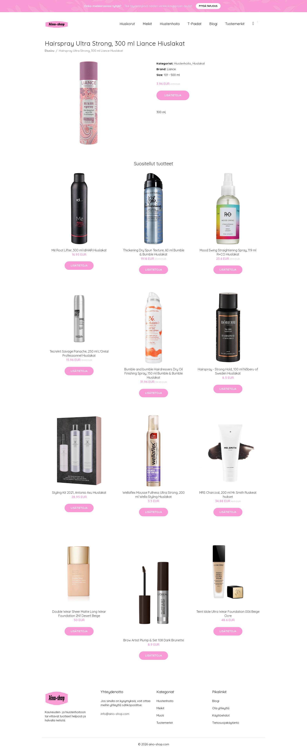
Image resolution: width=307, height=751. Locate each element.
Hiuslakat (198, 63)
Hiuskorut (127, 24)
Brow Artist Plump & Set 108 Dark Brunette (153, 640)
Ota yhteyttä (220, 708)
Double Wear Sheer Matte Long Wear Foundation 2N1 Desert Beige (79, 614)
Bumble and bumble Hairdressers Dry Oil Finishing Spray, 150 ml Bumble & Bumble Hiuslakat (153, 373)
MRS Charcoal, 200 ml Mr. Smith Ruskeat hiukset (227, 495)
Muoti (160, 715)
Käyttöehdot (220, 715)
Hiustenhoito (170, 24)
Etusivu (49, 51)
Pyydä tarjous (208, 6)
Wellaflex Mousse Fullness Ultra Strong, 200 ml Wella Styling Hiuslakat (154, 495)
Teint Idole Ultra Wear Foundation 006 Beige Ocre (227, 614)
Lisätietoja (172, 95)
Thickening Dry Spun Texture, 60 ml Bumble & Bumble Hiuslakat (153, 252)
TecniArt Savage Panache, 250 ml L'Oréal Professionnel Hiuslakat (79, 353)
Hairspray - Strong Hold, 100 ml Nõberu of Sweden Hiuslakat (228, 371)
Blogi (213, 24)
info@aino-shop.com (115, 714)
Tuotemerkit (235, 24)
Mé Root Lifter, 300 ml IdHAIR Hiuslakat (79, 250)
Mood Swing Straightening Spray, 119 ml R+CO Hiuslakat (228, 252)
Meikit (147, 24)
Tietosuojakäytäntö (225, 723)
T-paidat (194, 24)
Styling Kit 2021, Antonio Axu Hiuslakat (79, 493)
